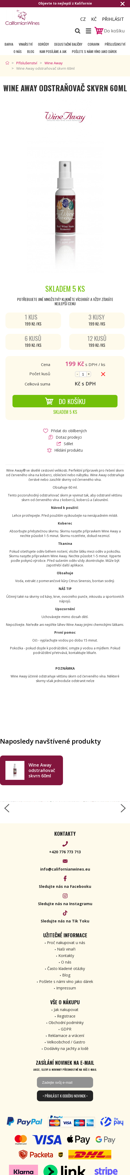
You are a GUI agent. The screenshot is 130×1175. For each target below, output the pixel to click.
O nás (18, 51)
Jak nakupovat (66, 1009)
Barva (9, 44)
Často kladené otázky (66, 968)
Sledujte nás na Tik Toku (65, 921)
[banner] (35, 17)
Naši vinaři (66, 949)
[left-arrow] (7, 808)
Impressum (66, 988)
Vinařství (26, 44)
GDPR (66, 1029)
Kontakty (66, 955)
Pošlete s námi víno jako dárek (94, 51)
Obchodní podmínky (66, 1022)
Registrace (66, 1016)
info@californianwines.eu (65, 869)
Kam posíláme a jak (53, 51)
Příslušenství (115, 44)
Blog (30, 51)
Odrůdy (43, 44)
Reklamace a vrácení (66, 1035)
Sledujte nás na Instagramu (65, 903)
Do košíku (65, 401)
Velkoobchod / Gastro (66, 1042)
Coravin (93, 44)
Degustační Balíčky (68, 44)
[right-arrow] (123, 808)
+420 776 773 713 (65, 851)
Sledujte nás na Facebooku (65, 886)
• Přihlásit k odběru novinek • (65, 1096)
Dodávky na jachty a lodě (66, 1048)
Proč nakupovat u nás (66, 942)
